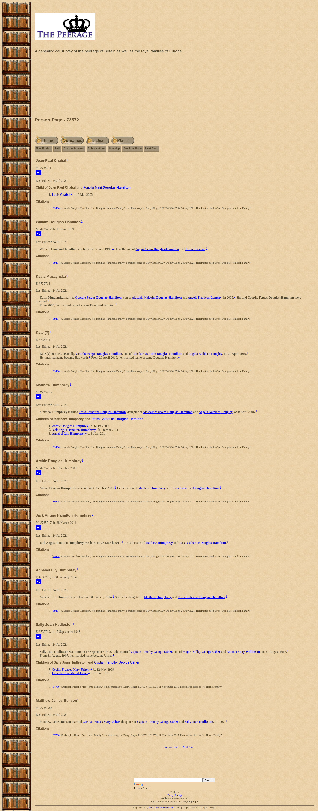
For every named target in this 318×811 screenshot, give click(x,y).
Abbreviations (96, 148)
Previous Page (133, 148)
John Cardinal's (155, 808)
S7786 (56, 686)
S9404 (56, 208)
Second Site (168, 808)
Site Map (114, 148)
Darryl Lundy (174, 795)
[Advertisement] (174, 86)
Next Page (151, 148)
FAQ (57, 148)
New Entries (43, 148)
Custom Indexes (74, 148)
